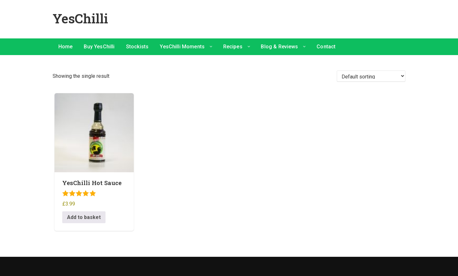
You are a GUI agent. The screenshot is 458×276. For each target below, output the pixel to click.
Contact (326, 47)
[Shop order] (371, 76)
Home (65, 47)
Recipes (232, 47)
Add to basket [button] (84, 217)
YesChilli (80, 18)
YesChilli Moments (182, 47)
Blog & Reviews (279, 47)
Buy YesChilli (99, 47)
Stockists (137, 47)
